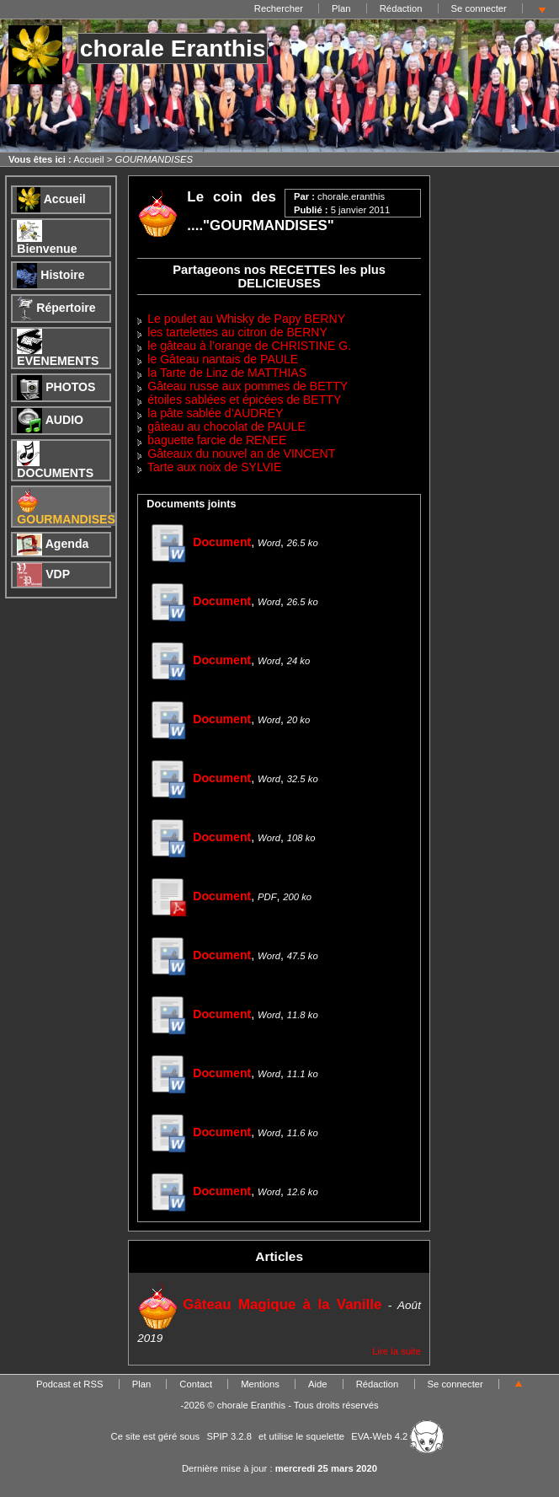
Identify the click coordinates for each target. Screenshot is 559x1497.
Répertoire (56, 307)
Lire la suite (396, 1351)
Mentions (260, 1384)
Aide (317, 1384)
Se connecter (479, 8)
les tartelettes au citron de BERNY (237, 332)
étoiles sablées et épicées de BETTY (244, 399)
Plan (341, 8)
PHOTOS (56, 387)
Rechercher (278, 8)
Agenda (52, 543)
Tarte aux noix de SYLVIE (214, 467)
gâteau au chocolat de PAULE (226, 426)
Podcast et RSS (69, 1384)
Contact (195, 1384)
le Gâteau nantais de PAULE (222, 359)
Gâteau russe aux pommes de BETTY (247, 386)
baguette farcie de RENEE (216, 440)
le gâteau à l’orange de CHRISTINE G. (249, 345)
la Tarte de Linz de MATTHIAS (226, 372)
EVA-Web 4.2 (397, 1436)
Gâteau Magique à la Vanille (259, 1304)
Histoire (50, 275)
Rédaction (401, 8)
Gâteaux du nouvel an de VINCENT (241, 453)
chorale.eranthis (351, 196)
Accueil (88, 159)
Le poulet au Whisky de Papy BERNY (246, 318)
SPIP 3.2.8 (229, 1436)
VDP (43, 574)
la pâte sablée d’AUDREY (215, 413)
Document (198, 542)
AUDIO (50, 420)
